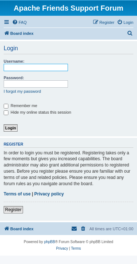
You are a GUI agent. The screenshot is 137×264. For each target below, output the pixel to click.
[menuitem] (19, 22)
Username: (14, 61)
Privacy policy (49, 194)
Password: (14, 78)
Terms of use (17, 194)
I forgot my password (22, 91)
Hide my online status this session (37, 112)
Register (13, 209)
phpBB (49, 242)
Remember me (20, 105)
